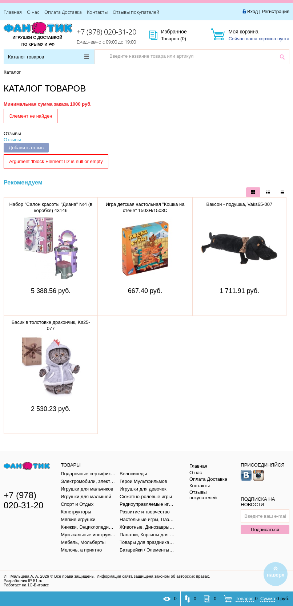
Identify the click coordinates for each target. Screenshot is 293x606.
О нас (33, 12)
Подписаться (265, 529)
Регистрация (275, 11)
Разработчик (23, 580)
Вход (252, 11)
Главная (13, 12)
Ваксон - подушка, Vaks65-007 (239, 204)
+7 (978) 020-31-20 (106, 32)
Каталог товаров (48, 57)
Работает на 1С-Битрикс (26, 585)
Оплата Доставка (63, 12)
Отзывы (12, 133)
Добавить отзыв (26, 147)
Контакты (97, 12)
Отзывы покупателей (136, 12)
